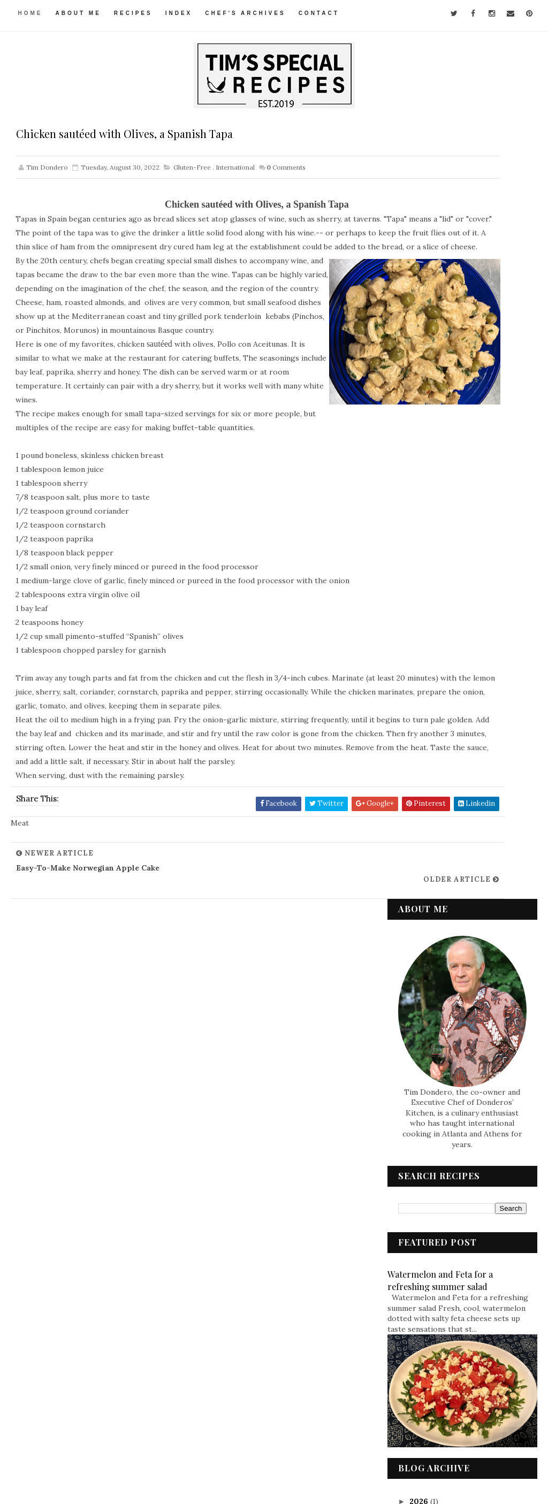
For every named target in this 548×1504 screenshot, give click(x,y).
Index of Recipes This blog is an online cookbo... (468, 869)
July (427, 1004)
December (439, 790)
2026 (419, 728)
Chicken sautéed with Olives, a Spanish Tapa (471, 843)
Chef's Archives (247, 13)
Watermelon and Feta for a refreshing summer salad (440, 507)
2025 (419, 741)
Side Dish (423, 1317)
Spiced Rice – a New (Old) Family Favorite (462, 987)
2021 (419, 1081)
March (431, 1055)
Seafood (422, 1299)
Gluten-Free (192, 172)
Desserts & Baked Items (448, 1208)
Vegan (418, 1353)
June (428, 1017)
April (429, 1043)
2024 (419, 754)
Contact (321, 13)
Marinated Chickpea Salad (463, 890)
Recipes (135, 13)
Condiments (429, 1190)
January (434, 1068)
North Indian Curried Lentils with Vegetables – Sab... (468, 936)
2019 (419, 1106)
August (433, 828)
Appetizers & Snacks (442, 1173)
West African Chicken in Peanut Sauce (459, 911)
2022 (419, 779)
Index (181, 13)
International (235, 172)
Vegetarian (427, 1371)
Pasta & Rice (428, 1281)
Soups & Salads (433, 1335)
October (435, 802)
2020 (420, 1093)
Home (32, 13)
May (427, 1030)
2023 (419, 766)
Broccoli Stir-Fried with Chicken (460, 961)
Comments (286, 172)
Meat (416, 1263)
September (440, 815)
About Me (80, 13)
